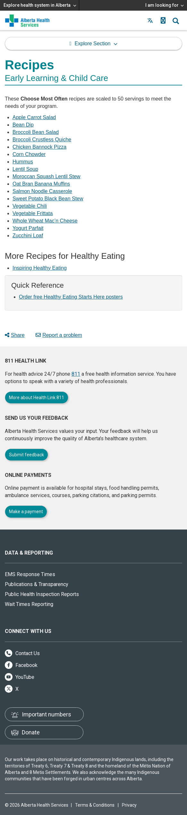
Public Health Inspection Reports (42, 594)
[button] (163, 20)
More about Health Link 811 (36, 397)
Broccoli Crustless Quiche (42, 139)
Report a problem (59, 335)
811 (76, 374)
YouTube (19, 677)
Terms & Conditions (95, 805)
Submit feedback (26, 454)
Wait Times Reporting (29, 604)
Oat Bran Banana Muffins (41, 184)
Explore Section (92, 43)
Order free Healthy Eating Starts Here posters (71, 297)
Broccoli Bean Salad (36, 132)
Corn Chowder (29, 154)
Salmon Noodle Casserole (42, 191)
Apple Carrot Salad (34, 117)
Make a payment (26, 511)
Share (15, 335)
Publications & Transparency (36, 584)
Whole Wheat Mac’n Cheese (45, 220)
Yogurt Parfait (28, 228)
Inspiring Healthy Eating (40, 268)
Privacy (129, 805)
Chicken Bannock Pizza (39, 147)
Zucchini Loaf (28, 235)
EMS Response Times (30, 574)
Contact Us (22, 653)
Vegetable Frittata (33, 213)
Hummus (23, 161)
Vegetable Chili (30, 206)
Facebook (21, 665)
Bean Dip (23, 124)
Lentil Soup (25, 169)
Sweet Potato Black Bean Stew (48, 198)
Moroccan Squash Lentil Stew (47, 176)
